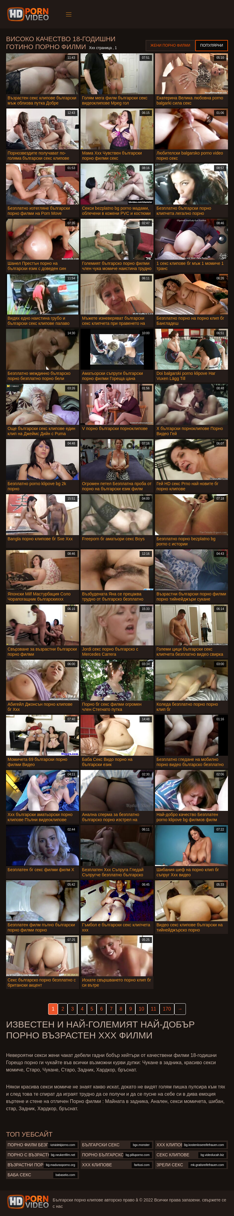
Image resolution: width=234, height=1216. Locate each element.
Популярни (211, 45)
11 (153, 1008)
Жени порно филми (170, 45)
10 (141, 1008)
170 (167, 1008)
